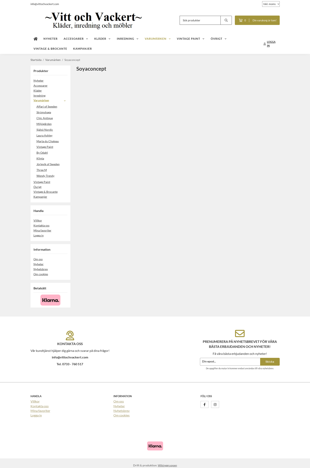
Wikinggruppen (167, 465)
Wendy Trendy (45, 175)
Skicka (270, 361)
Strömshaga (43, 112)
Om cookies (40, 274)
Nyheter (50, 38)
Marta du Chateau (47, 141)
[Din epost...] (230, 361)
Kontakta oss (41, 225)
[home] (36, 39)
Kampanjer (82, 48)
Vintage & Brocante (50, 48)
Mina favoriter (42, 230)
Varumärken (158, 38)
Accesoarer (76, 38)
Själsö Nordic (44, 129)
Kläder (102, 38)
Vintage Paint (191, 38)
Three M (41, 169)
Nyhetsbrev (40, 269)
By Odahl (42, 152)
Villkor (37, 220)
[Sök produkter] (200, 20)
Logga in (38, 235)
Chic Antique (44, 118)
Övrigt (219, 38)
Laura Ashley (44, 135)
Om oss (38, 259)
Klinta (40, 158)
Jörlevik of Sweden (48, 164)
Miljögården (44, 123)
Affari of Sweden (46, 106)
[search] (226, 20)
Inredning (128, 38)
